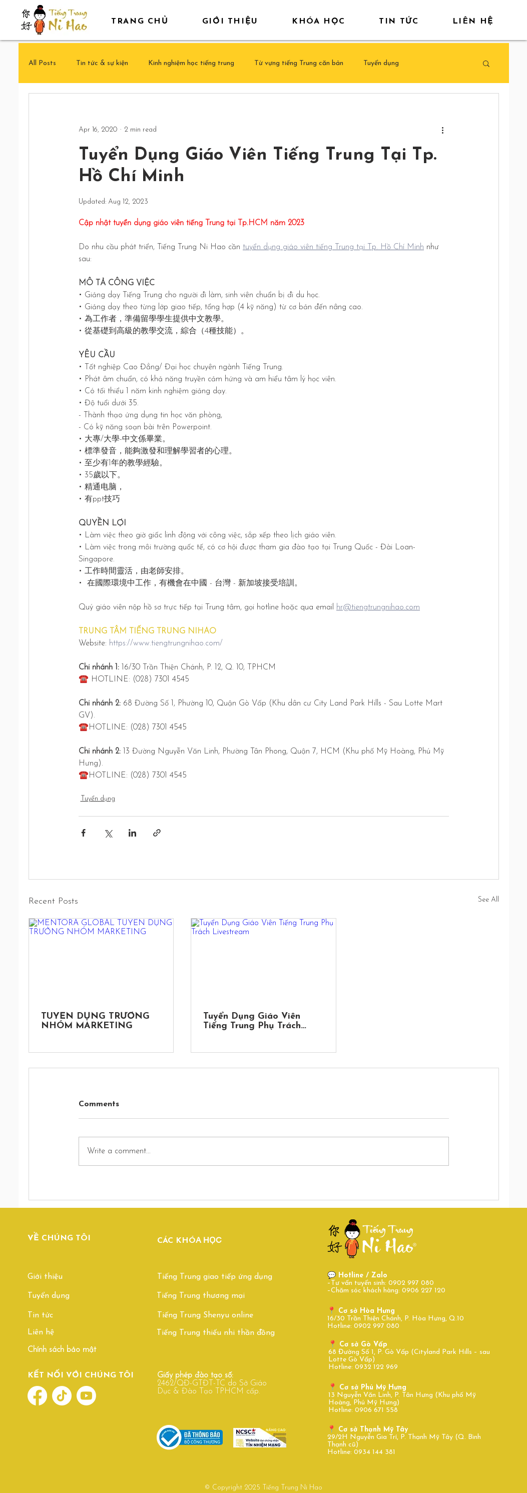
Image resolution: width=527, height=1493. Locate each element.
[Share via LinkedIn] (132, 833)
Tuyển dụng (381, 63)
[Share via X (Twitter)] (108, 833)
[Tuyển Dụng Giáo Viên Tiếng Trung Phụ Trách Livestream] (263, 959)
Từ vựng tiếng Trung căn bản (298, 63)
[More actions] (443, 130)
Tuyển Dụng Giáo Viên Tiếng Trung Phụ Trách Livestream (252, 1021)
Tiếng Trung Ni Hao (292, 1487)
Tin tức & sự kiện (102, 63)
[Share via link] (157, 833)
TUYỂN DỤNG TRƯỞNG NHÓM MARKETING (95, 1021)
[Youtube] (86, 1395)
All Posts (42, 63)
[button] (486, 63)
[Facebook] (37, 1395)
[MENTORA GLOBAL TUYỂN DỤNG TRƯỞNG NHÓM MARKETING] (101, 959)
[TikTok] (62, 1395)
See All (488, 900)
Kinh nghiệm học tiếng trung (191, 63)
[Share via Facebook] (83, 833)
